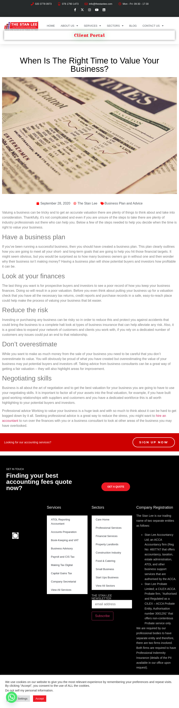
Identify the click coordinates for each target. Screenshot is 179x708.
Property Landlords (107, 544)
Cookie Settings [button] (18, 698)
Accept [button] (40, 698)
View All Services (61, 589)
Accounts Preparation (64, 531)
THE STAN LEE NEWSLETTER (102, 597)
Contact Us (152, 25)
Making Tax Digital (62, 565)
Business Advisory (62, 548)
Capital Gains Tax (61, 573)
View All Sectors (105, 585)
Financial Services (107, 536)
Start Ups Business (107, 577)
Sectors (115, 25)
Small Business (105, 569)
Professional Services (109, 527)
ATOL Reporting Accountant (60, 521)
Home (51, 25)
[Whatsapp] (11, 697)
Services (92, 25)
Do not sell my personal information (29, 690)
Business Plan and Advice (123, 203)
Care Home (102, 519)
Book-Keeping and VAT (65, 540)
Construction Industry (108, 552)
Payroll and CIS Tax (63, 556)
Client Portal (89, 35)
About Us (69, 25)
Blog (133, 25)
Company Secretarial (63, 581)
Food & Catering (105, 560)
